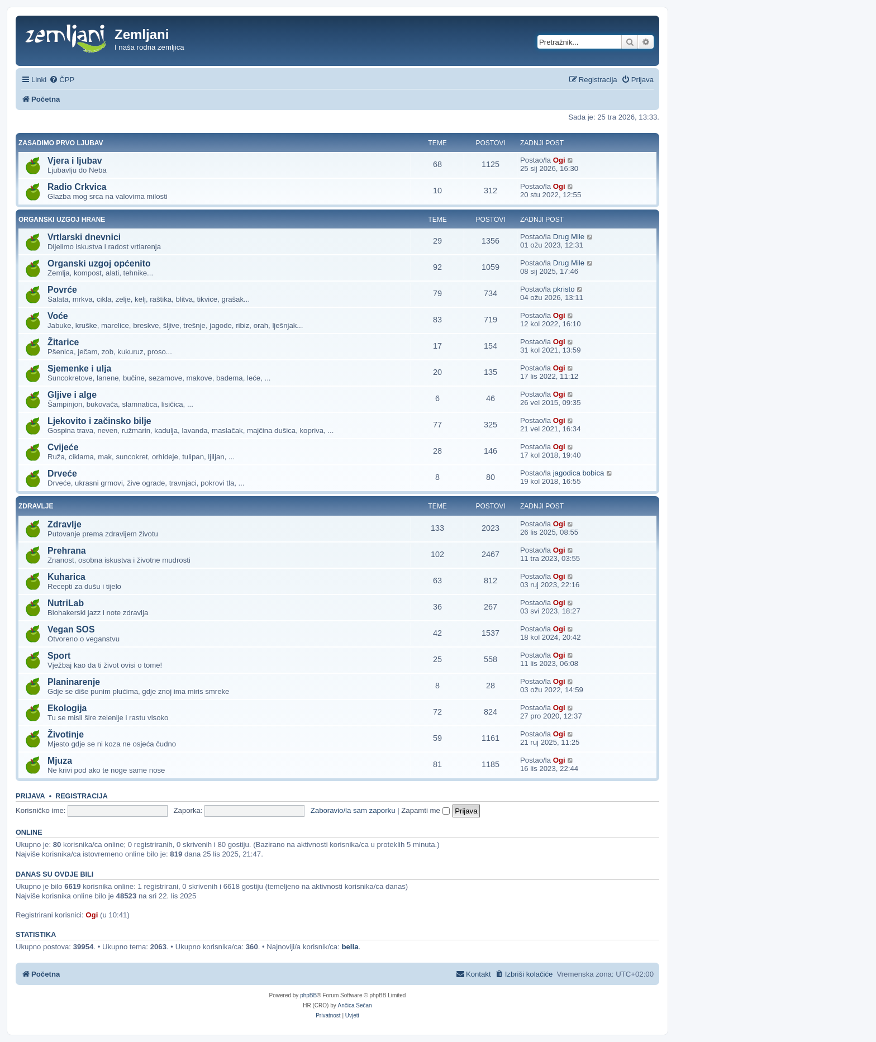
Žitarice (63, 342)
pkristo (564, 289)
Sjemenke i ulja (79, 368)
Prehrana (66, 550)
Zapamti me (425, 810)
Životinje (65, 734)
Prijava (30, 796)
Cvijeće (62, 447)
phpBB (308, 995)
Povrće (62, 289)
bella (349, 947)
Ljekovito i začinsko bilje (99, 421)
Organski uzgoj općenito (99, 263)
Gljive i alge (72, 394)
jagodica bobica (578, 473)
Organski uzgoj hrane (61, 219)
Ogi (559, 160)
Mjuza (59, 760)
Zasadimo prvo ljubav (60, 143)
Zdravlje (35, 506)
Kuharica (66, 577)
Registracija (81, 796)
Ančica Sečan (355, 1005)
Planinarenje (73, 682)
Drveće (62, 473)
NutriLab (65, 603)
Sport (58, 655)
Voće (57, 316)
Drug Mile (568, 236)
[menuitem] (61, 80)
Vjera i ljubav (74, 160)
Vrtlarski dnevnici (84, 237)
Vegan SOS (70, 629)
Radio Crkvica (77, 187)
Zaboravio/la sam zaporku (353, 810)
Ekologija (67, 708)
